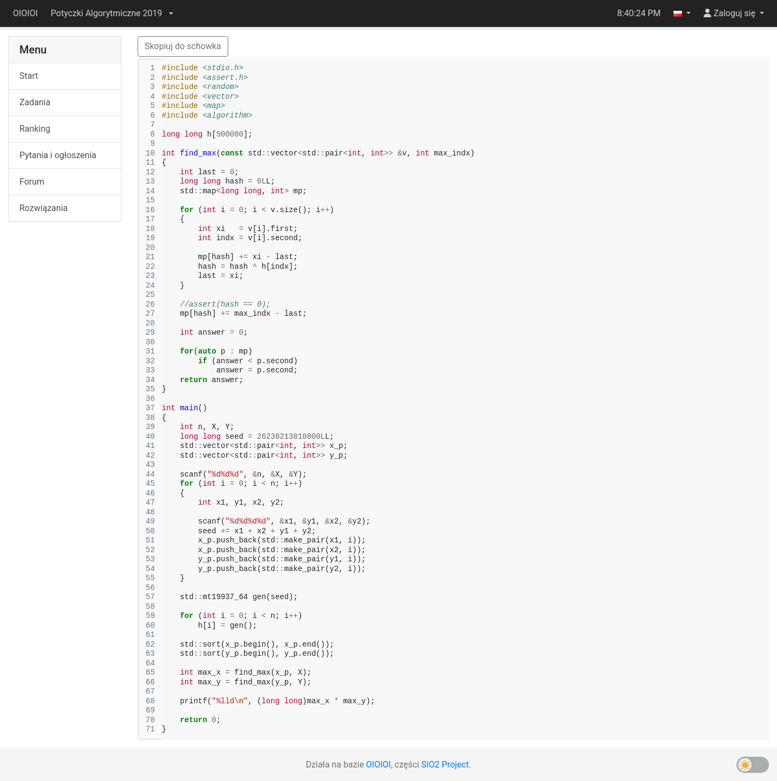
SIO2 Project (445, 764)
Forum (31, 181)
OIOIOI (25, 13)
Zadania (34, 102)
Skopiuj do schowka (183, 46)
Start (28, 76)
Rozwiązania (43, 208)
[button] (111, 13)
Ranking (34, 129)
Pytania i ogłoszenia (58, 155)
